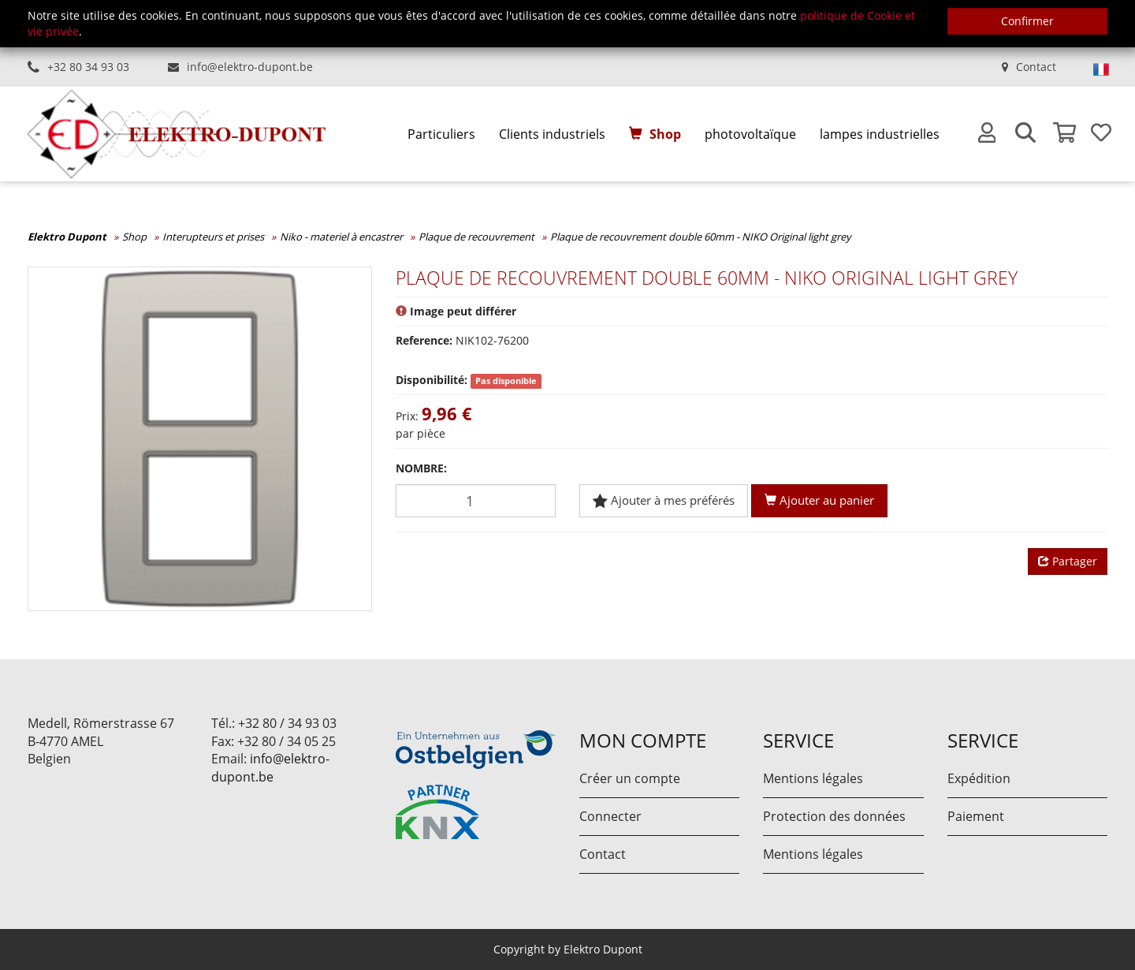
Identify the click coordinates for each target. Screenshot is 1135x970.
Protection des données (834, 816)
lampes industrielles (880, 134)
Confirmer (1027, 20)
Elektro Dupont (67, 236)
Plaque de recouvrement (476, 236)
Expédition (978, 778)
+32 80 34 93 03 (88, 66)
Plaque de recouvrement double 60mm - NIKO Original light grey (700, 236)
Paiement (975, 816)
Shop (665, 134)
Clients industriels (552, 134)
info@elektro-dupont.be (250, 66)
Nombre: (421, 468)
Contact (1036, 66)
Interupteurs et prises (213, 236)
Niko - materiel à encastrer (341, 236)
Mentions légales (813, 778)
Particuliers (441, 134)
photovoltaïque (750, 134)
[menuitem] (441, 134)
